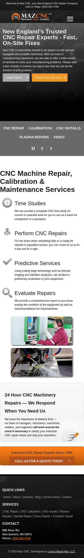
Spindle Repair (23, 516)
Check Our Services (48, 77)
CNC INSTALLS (68, 128)
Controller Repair (63, 516)
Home (7, 497)
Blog (38, 497)
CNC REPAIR (13, 128)
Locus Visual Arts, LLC (61, 551)
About (16, 497)
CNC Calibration (30, 511)
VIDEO (59, 137)
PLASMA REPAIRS (34, 137)
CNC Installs (49, 511)
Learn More (14, 77)
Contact (66, 497)
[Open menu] (70, 19)
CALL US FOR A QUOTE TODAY (39, 461)
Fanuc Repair (42, 516)
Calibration (40, 128)
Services (27, 497)
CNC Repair (11, 511)
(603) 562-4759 (50, 6)
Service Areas (51, 497)
